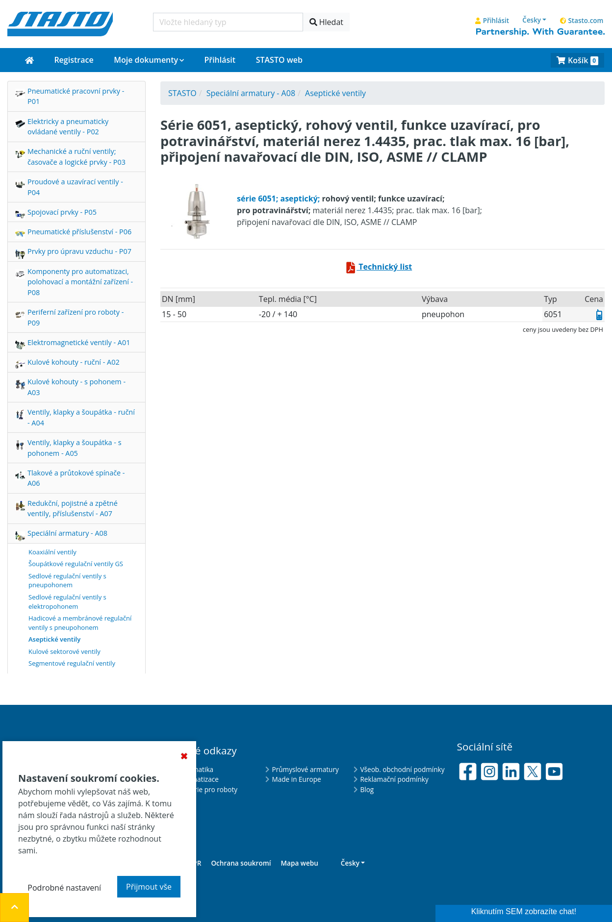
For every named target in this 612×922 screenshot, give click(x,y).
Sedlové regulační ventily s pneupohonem (67, 581)
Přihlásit (219, 59)
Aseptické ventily (54, 639)
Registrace (73, 59)
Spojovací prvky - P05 (62, 212)
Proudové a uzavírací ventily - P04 (75, 187)
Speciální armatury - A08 (67, 533)
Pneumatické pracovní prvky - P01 (75, 96)
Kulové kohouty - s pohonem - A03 (76, 387)
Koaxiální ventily (52, 552)
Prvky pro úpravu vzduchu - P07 (79, 251)
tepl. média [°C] (288, 299)
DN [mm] (178, 299)
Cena (594, 299)
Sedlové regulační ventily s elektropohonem (67, 602)
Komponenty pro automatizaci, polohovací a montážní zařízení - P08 (80, 282)
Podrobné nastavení (64, 887)
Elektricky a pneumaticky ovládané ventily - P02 (67, 127)
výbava (435, 299)
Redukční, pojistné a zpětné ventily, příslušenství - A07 (72, 508)
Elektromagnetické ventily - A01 (78, 342)
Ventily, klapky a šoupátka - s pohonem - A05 (74, 448)
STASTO (182, 93)
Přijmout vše (149, 886)
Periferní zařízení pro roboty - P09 (75, 317)
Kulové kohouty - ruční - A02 (73, 362)
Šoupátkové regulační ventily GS (75, 563)
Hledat (326, 22)
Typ (550, 299)
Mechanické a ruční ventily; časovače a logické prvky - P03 (76, 157)
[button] (534, 20)
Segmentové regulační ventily (71, 663)
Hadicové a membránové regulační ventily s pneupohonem (79, 623)
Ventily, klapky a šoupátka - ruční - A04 (81, 417)
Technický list (378, 266)
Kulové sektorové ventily (64, 651)
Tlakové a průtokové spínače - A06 (76, 478)
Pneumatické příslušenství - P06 (79, 231)
